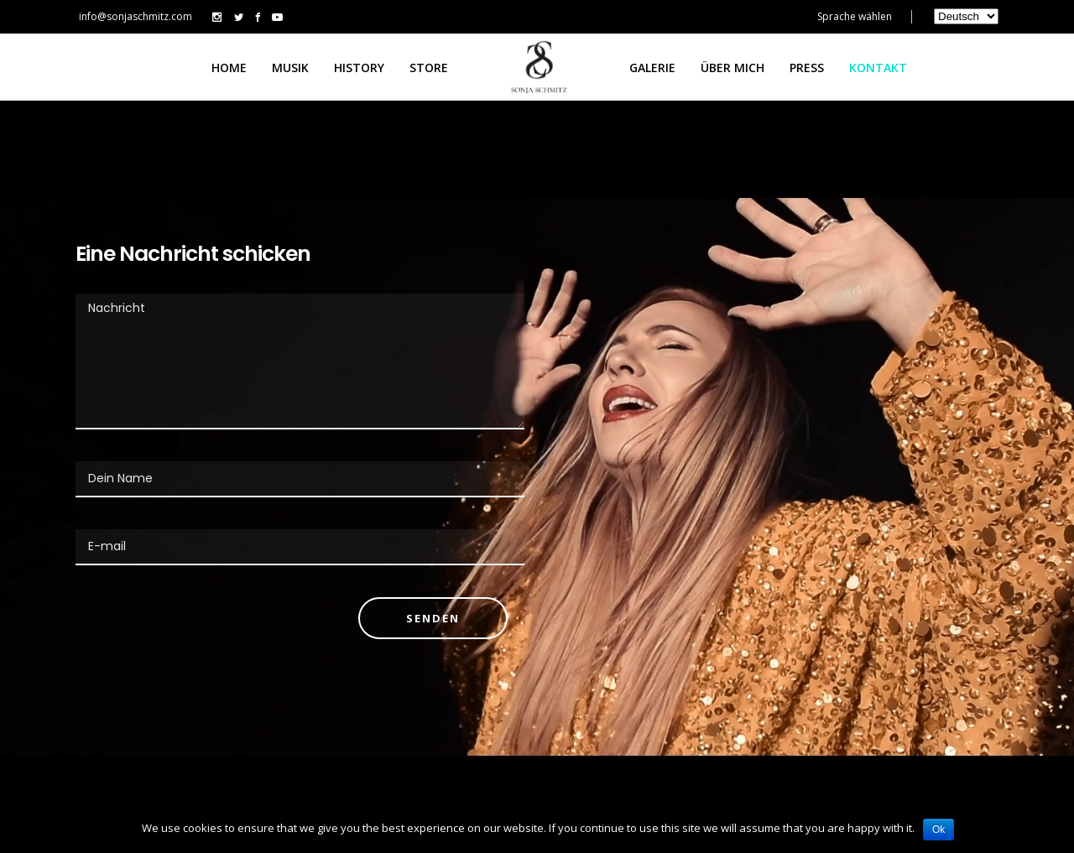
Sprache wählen (854, 16)
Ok (938, 829)
